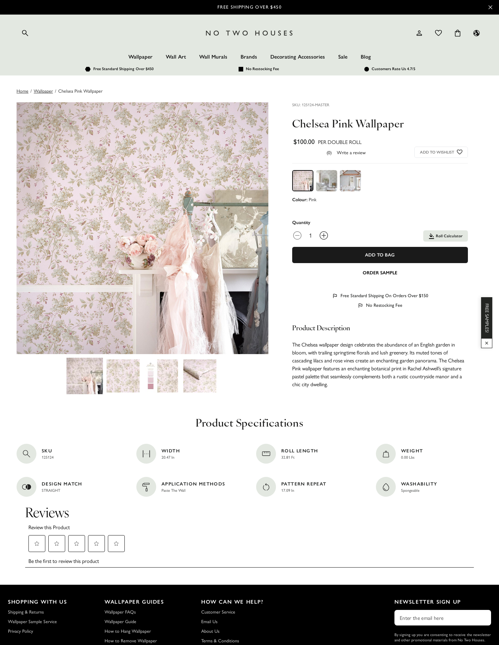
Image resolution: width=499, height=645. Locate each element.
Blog (366, 57)
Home (22, 90)
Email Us (209, 621)
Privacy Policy (20, 631)
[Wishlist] (438, 33)
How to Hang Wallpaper (128, 631)
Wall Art (176, 57)
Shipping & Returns (26, 612)
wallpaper (43, 90)
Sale (342, 57)
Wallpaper (140, 57)
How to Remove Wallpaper (131, 641)
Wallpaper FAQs (120, 612)
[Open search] (25, 33)
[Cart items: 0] (457, 33)
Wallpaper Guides (134, 602)
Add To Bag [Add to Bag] (380, 255)
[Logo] (249, 33)
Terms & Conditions (220, 641)
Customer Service (218, 612)
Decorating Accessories (297, 57)
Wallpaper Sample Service (32, 621)
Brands (249, 57)
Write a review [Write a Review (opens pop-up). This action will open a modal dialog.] (351, 152)
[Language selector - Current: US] (476, 33)
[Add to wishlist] (459, 152)
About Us (210, 631)
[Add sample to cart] (380, 272)
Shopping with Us (37, 602)
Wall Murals (213, 57)
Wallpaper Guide (120, 621)
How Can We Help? (232, 602)
